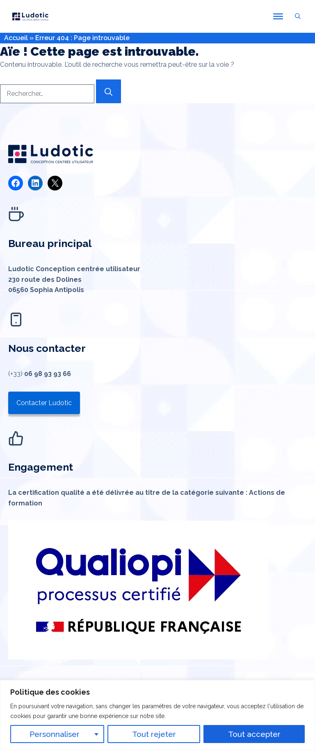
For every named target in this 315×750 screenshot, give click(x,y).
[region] (157, 715)
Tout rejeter (154, 734)
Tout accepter (254, 734)
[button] (298, 16)
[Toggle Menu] (278, 16)
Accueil (16, 38)
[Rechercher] (108, 91)
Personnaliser (55, 734)
